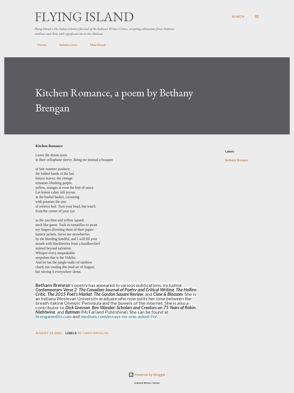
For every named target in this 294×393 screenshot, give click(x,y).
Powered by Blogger (147, 374)
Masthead (95, 45)
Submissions (65, 45)
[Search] (238, 16)
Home (39, 45)
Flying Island (84, 16)
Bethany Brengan (236, 160)
